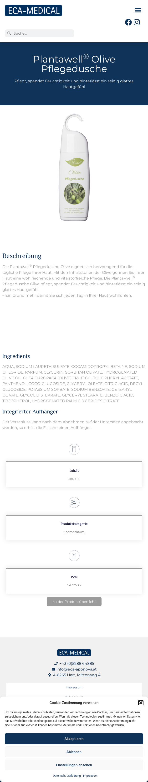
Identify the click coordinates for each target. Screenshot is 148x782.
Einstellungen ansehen (74, 765)
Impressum (90, 775)
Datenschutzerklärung (67, 775)
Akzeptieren (73, 739)
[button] (140, 702)
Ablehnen (74, 752)
